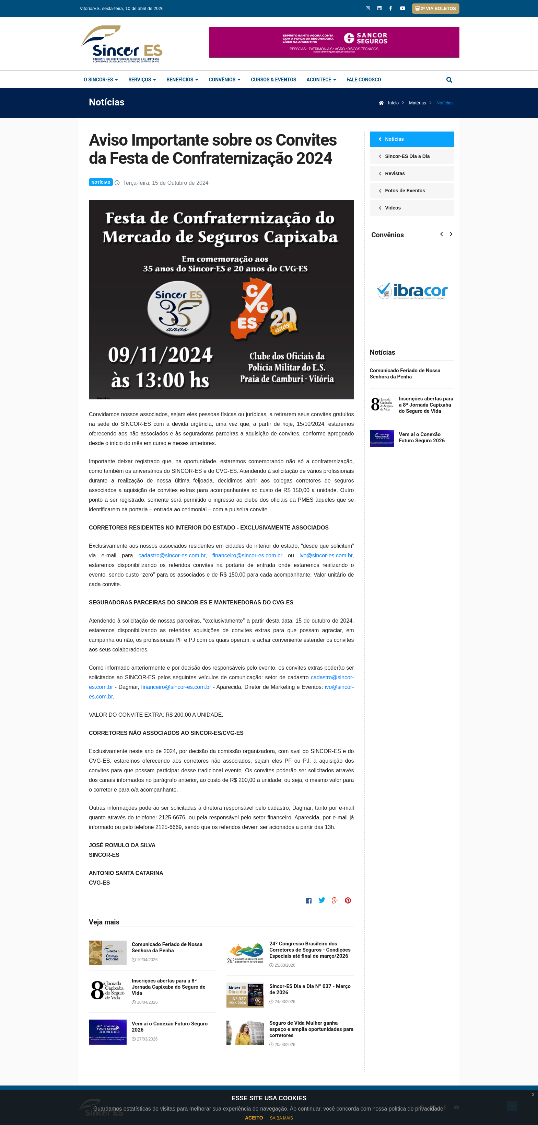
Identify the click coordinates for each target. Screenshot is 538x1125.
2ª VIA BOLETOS (436, 8)
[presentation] (441, 234)
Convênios (225, 79)
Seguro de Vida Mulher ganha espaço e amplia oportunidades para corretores (311, 1029)
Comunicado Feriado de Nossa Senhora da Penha (167, 947)
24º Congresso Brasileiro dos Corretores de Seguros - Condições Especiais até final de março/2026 (310, 950)
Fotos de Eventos (405, 190)
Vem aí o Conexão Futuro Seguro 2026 (170, 1027)
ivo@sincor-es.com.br (326, 555)
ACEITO (254, 1118)
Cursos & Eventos (273, 79)
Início (389, 102)
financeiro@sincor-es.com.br (247, 555)
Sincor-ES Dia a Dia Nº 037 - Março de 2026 (310, 989)
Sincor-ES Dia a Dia (407, 156)
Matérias (417, 102)
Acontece (321, 79)
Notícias (101, 182)
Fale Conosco (364, 79)
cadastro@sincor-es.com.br (171, 555)
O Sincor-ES (101, 79)
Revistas (395, 173)
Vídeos (393, 208)
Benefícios (182, 79)
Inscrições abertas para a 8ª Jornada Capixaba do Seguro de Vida (169, 987)
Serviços (142, 79)
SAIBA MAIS (281, 1118)
